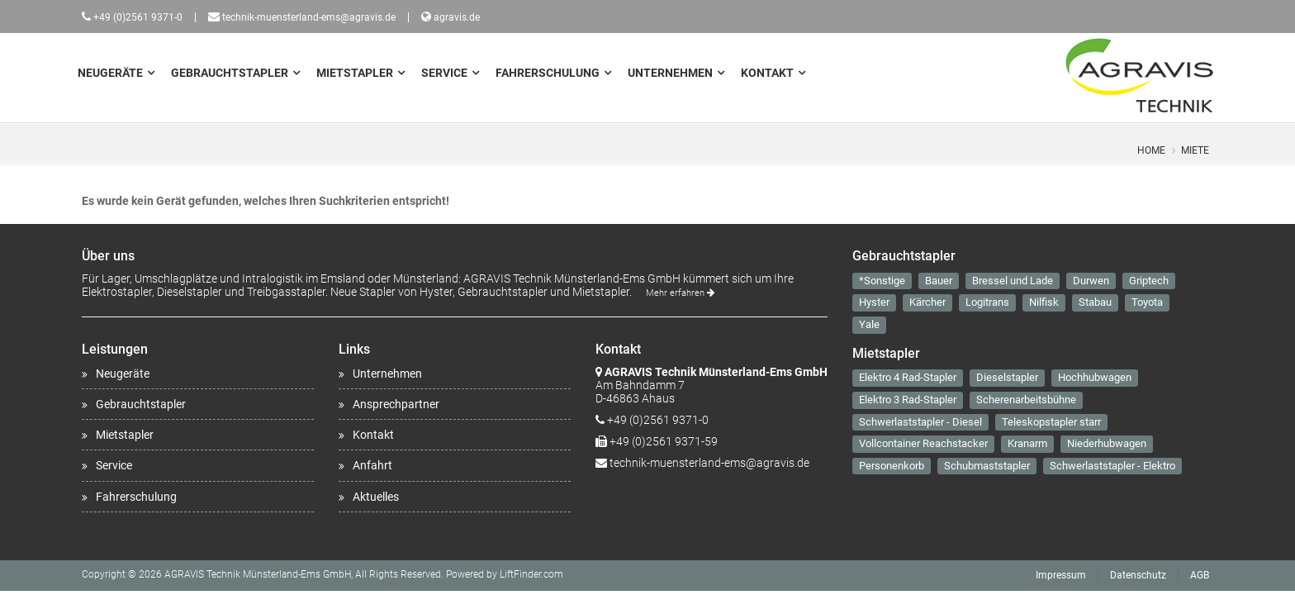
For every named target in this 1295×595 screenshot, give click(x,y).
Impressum (1061, 575)
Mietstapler (354, 72)
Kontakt (767, 72)
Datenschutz (1138, 575)
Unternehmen (670, 72)
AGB (1199, 575)
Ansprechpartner (396, 404)
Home (1151, 150)
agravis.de (457, 17)
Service (444, 72)
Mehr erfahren (680, 293)
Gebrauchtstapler (229, 72)
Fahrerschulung (548, 72)
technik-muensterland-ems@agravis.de (309, 17)
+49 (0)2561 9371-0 (138, 17)
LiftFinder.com (531, 574)
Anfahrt (372, 465)
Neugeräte (110, 72)
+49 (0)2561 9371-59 (664, 441)
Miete (1195, 150)
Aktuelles (376, 496)
